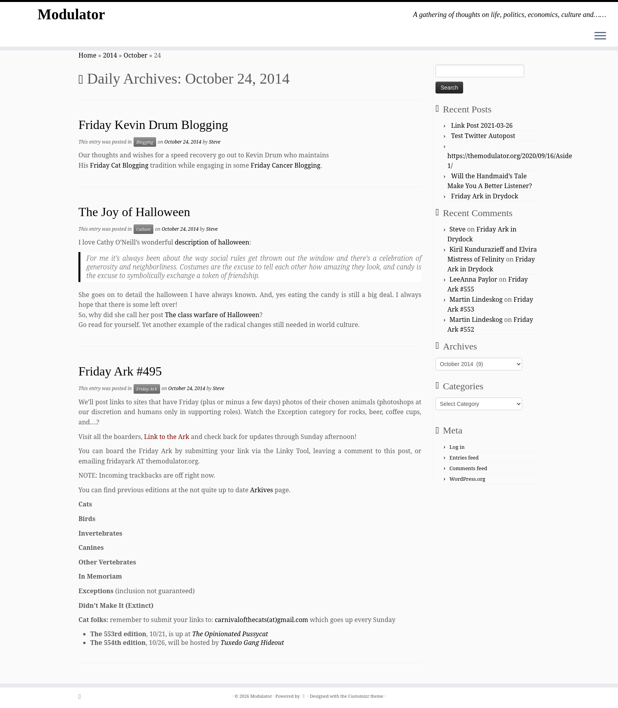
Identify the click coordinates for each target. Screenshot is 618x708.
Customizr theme (365, 696)
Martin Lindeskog (476, 299)
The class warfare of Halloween (212, 314)
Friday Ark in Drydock (484, 196)
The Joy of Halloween (134, 212)
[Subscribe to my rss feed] (82, 696)
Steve (214, 141)
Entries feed (463, 457)
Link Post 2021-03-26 (482, 125)
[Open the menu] (600, 36)
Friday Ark (146, 389)
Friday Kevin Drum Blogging (153, 125)
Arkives (261, 490)
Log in (457, 446)
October (136, 55)
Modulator (71, 15)
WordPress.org (467, 478)
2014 (110, 55)
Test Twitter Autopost (483, 135)
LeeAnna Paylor (473, 279)
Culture (143, 229)
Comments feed (468, 468)
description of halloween (212, 242)
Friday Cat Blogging (119, 165)
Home (87, 55)
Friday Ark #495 (120, 371)
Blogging (144, 142)
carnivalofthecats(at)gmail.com (261, 619)
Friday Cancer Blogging (285, 165)
